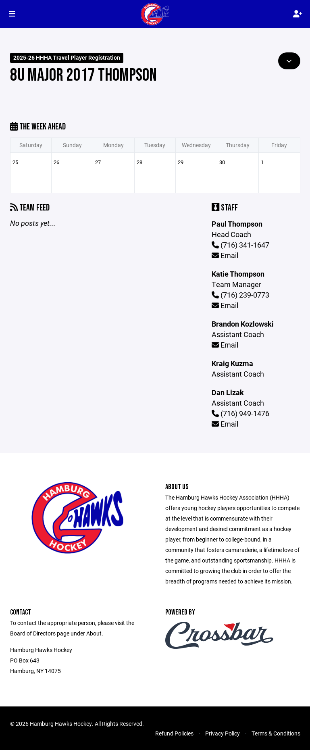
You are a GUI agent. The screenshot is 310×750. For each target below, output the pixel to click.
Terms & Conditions (276, 733)
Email (225, 255)
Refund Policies (174, 733)
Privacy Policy (222, 733)
